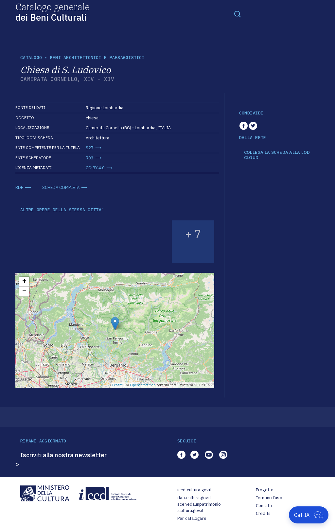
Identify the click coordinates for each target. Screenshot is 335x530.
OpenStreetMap (143, 385)
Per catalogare (191, 518)
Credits (263, 513)
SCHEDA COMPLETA (60, 187)
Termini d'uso (269, 497)
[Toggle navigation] (237, 14)
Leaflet (117, 385)
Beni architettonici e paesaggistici (97, 57)
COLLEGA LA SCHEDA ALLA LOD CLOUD (277, 155)
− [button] (24, 291)
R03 (90, 158)
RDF (19, 187)
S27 (90, 148)
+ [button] (24, 282)
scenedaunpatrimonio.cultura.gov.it (199, 507)
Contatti (264, 505)
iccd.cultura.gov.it (194, 490)
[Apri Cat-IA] (308, 514)
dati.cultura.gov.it (194, 497)
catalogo (31, 57)
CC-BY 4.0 (95, 168)
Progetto (264, 490)
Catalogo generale (52, 12)
